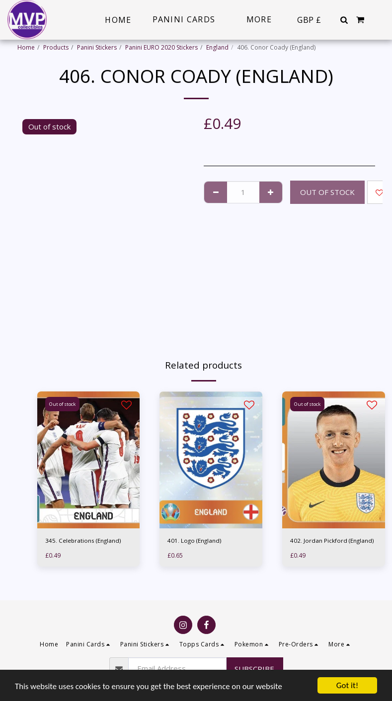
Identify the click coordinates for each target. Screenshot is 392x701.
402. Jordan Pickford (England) (332, 540)
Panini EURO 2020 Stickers (161, 47)
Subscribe (254, 669)
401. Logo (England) (195, 540)
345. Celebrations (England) (83, 540)
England (217, 47)
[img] (88, 459)
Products (56, 47)
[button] (343, 20)
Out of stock (327, 192)
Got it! (347, 685)
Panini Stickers (97, 47)
